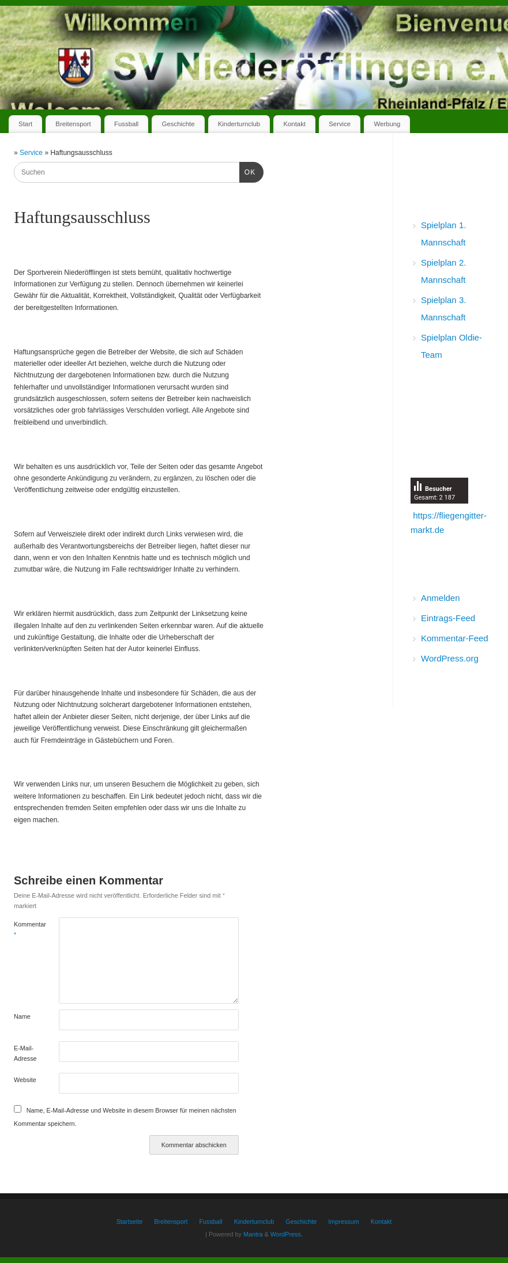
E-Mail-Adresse (25, 1053)
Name (22, 1016)
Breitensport (73, 123)
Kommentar (25, 929)
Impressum (343, 1221)
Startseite (129, 1221)
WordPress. (286, 1234)
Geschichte (178, 123)
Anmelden (440, 598)
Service (340, 123)
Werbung (387, 123)
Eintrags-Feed (448, 618)
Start (25, 123)
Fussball (126, 123)
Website (25, 1079)
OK (247, 171)
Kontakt (294, 123)
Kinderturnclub (239, 123)
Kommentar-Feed (454, 638)
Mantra (253, 1234)
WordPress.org (450, 658)
